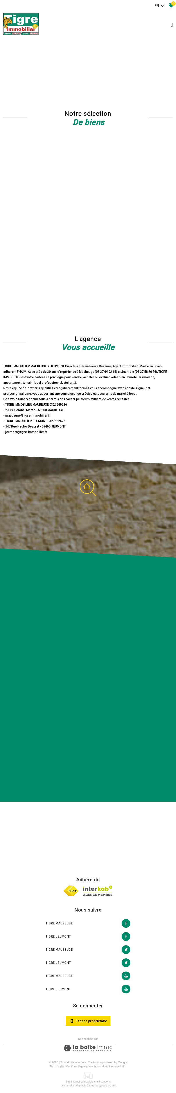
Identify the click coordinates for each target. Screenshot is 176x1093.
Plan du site (56, 1066)
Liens (112, 1066)
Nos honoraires (98, 1066)
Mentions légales (76, 1066)
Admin (121, 1066)
